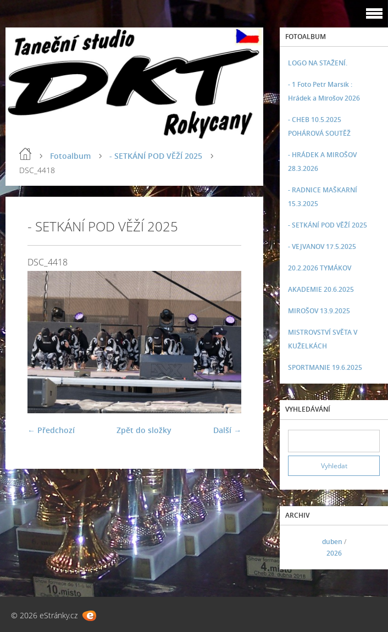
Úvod (25, 153)
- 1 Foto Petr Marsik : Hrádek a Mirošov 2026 (324, 91)
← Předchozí (51, 430)
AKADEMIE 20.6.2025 (321, 289)
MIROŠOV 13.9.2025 (319, 310)
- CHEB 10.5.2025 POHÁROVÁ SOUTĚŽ (319, 126)
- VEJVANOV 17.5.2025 (322, 246)
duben (332, 541)
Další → (227, 430)
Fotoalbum (70, 156)
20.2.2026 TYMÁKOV (319, 268)
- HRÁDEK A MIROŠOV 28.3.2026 (322, 161)
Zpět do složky (144, 430)
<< (300, 547)
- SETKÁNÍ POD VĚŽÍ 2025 (155, 156)
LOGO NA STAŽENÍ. (317, 63)
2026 (334, 553)
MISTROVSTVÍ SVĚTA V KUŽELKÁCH (322, 339)
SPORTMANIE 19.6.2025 (325, 367)
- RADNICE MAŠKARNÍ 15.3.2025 (322, 196)
